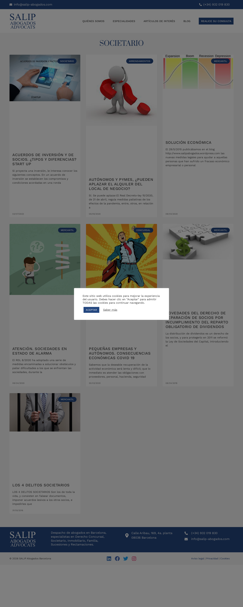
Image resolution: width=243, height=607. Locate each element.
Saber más (110, 309)
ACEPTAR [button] (91, 309)
